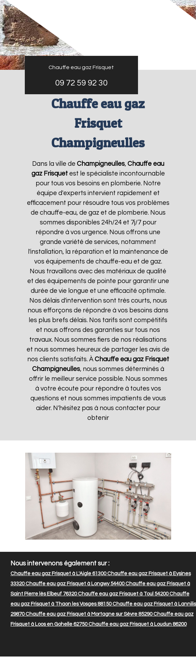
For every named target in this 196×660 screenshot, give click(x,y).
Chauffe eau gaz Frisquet (81, 67)
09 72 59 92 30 (81, 83)
